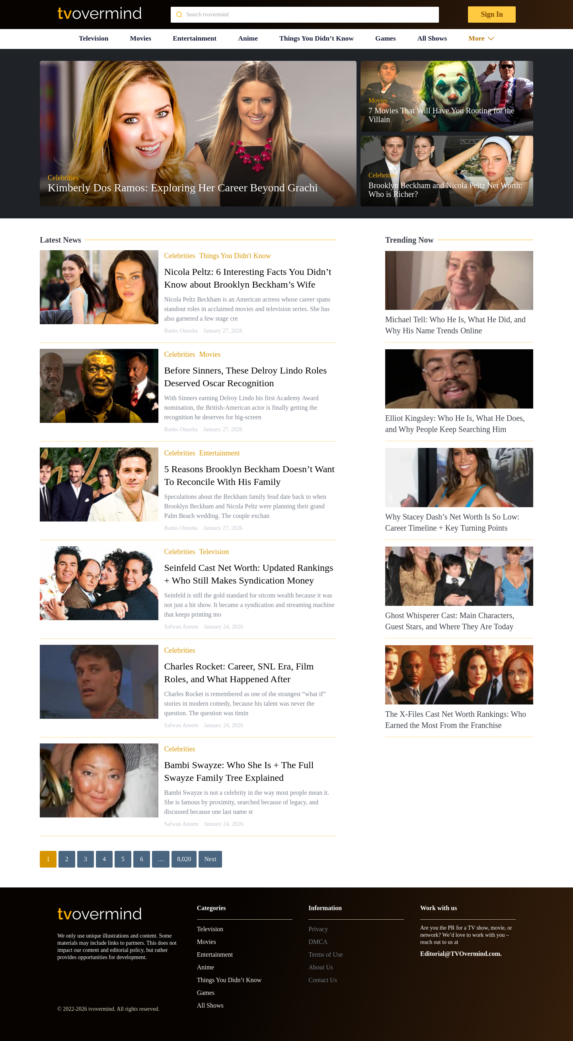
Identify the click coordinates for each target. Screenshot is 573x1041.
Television (93, 38)
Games (386, 38)
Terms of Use (325, 953)
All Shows (432, 38)
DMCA (317, 940)
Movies (140, 38)
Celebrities (179, 255)
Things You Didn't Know (235, 255)
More (482, 38)
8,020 (184, 857)
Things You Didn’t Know (317, 38)
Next (211, 857)
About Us (320, 966)
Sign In (492, 14)
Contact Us (322, 978)
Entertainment (194, 38)
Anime (248, 38)
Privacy (318, 927)
